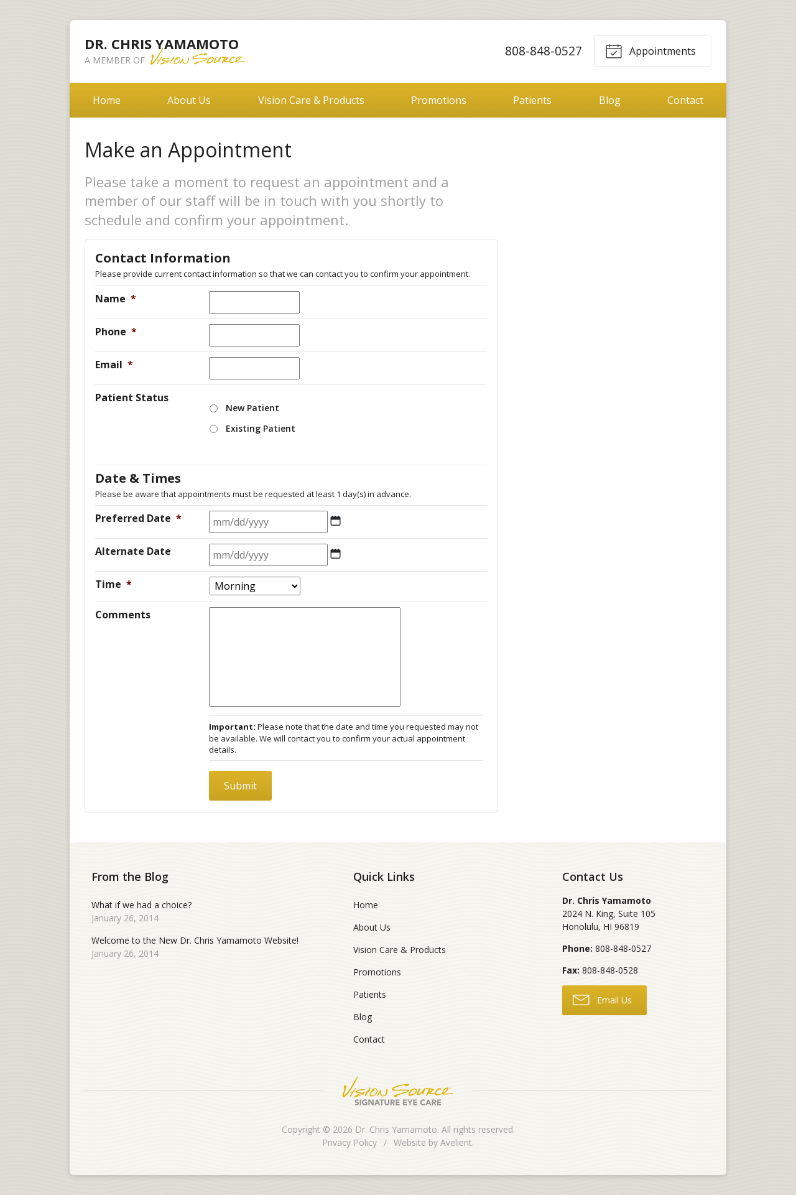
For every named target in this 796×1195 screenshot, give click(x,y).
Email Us (602, 999)
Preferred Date (138, 518)
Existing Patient (260, 428)
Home (107, 100)
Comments (122, 614)
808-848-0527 (543, 50)
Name (115, 298)
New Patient (252, 408)
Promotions (438, 100)
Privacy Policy (349, 1142)
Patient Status (132, 397)
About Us (189, 100)
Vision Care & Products (311, 100)
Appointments (650, 50)
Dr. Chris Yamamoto (396, 1129)
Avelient (456, 1142)
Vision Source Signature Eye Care (398, 1090)
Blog (610, 100)
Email (114, 364)
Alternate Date (133, 551)
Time (113, 584)
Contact (685, 100)
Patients (532, 100)
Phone (116, 331)
